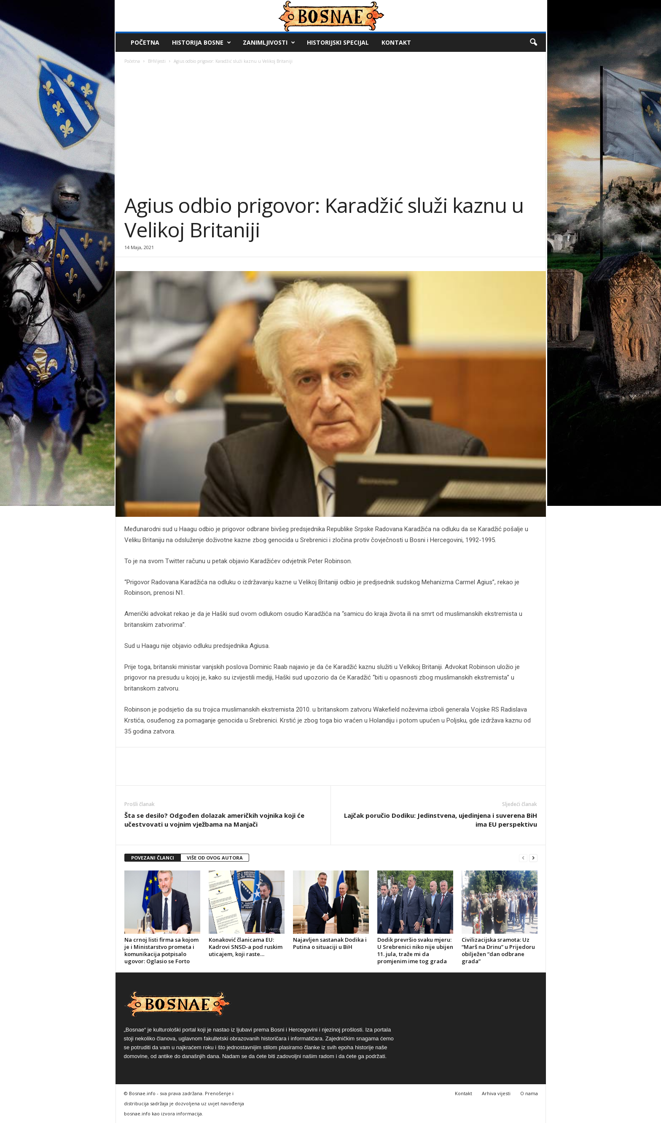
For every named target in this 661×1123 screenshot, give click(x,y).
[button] (533, 42)
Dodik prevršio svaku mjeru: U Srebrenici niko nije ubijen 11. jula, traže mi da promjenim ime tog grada (415, 950)
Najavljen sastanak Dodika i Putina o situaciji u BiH (330, 943)
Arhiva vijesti (496, 1093)
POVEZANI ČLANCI (152, 857)
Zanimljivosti (269, 42)
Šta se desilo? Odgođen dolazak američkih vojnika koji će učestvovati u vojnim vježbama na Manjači (214, 819)
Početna (145, 42)
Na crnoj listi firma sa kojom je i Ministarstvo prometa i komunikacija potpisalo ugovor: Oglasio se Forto (161, 950)
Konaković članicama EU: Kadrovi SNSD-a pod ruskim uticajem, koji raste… (245, 947)
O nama (529, 1093)
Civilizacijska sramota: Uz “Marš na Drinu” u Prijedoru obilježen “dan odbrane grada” (498, 950)
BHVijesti (157, 61)
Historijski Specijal (338, 42)
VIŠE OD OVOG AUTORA (215, 857)
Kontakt (396, 42)
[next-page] (533, 858)
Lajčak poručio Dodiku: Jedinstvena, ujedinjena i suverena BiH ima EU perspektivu (440, 819)
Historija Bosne (201, 42)
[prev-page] (523, 858)
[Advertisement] (330, 130)
